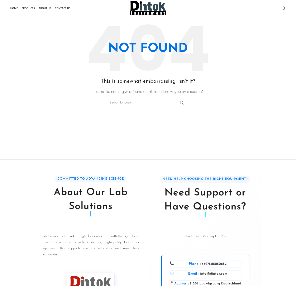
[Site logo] (148, 8)
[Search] (284, 8)
